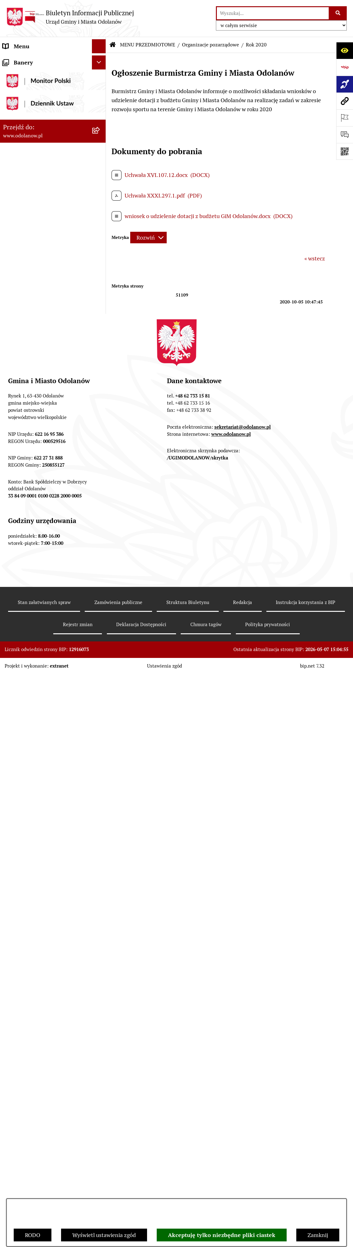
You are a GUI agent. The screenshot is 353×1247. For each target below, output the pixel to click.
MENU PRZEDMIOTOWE (33, 88)
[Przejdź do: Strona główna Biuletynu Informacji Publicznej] (112, 45)
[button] (100, 60)
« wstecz (314, 258)
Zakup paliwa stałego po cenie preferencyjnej (39, 903)
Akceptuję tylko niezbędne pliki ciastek (221, 1235)
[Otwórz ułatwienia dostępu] (344, 50)
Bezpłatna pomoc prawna (34, 974)
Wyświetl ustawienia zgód (104, 1235)
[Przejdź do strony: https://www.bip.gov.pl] (344, 67)
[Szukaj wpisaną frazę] (338, 13)
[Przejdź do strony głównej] (70, 17)
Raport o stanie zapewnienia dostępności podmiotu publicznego (46, 880)
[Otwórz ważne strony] (344, 117)
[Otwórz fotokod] (344, 151)
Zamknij (318, 1235)
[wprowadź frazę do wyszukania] (273, 13)
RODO (32, 1235)
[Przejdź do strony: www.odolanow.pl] (344, 101)
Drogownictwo (21, 988)
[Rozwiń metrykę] (148, 237)
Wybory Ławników (25, 1047)
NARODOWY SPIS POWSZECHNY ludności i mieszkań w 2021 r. (44, 1029)
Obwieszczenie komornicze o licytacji (38, 956)
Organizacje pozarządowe (210, 44)
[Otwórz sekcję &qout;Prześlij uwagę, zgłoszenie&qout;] (344, 134)
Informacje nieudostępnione (38, 862)
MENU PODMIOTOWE (30, 60)
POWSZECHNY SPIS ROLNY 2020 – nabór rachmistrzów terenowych (46, 1007)
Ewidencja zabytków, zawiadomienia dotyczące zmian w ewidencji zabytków (45, 930)
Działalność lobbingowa (32, 74)
